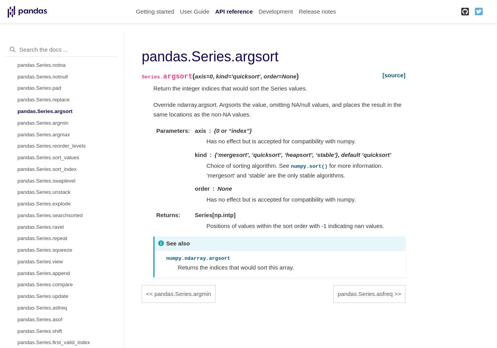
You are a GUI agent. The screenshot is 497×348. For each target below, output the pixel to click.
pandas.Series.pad (39, 88)
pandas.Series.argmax (43, 134)
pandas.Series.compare (45, 284)
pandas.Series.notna (41, 65)
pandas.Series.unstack (44, 192)
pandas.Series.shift (39, 331)
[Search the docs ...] (62, 50)
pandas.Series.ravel (40, 227)
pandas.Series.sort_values (48, 157)
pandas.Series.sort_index (46, 169)
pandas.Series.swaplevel (46, 181)
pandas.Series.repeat (42, 238)
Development (276, 11)
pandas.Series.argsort (45, 111)
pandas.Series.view (40, 261)
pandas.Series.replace (43, 100)
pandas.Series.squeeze (44, 250)
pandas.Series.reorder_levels (51, 146)
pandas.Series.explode (44, 204)
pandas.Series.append (43, 273)
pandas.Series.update (42, 296)
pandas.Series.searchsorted (50, 215)
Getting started (155, 11)
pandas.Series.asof (40, 319)
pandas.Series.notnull (42, 77)
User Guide (194, 11)
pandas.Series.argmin (42, 123)
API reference (234, 11)
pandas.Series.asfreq (42, 308)
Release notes (317, 11)
